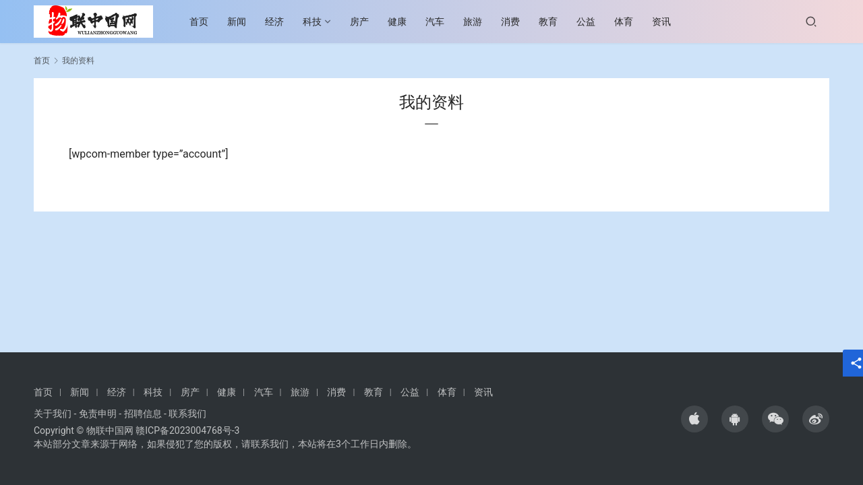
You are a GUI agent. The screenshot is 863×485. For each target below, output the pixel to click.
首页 (205, 21)
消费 (516, 21)
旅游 (478, 21)
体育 (629, 21)
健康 (403, 21)
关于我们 (52, 413)
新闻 (242, 21)
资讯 (667, 21)
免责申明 (98, 413)
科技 (318, 21)
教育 (554, 21)
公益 (592, 21)
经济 (280, 21)
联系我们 (187, 413)
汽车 (441, 21)
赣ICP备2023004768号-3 (187, 430)
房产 (365, 21)
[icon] (694, 419)
